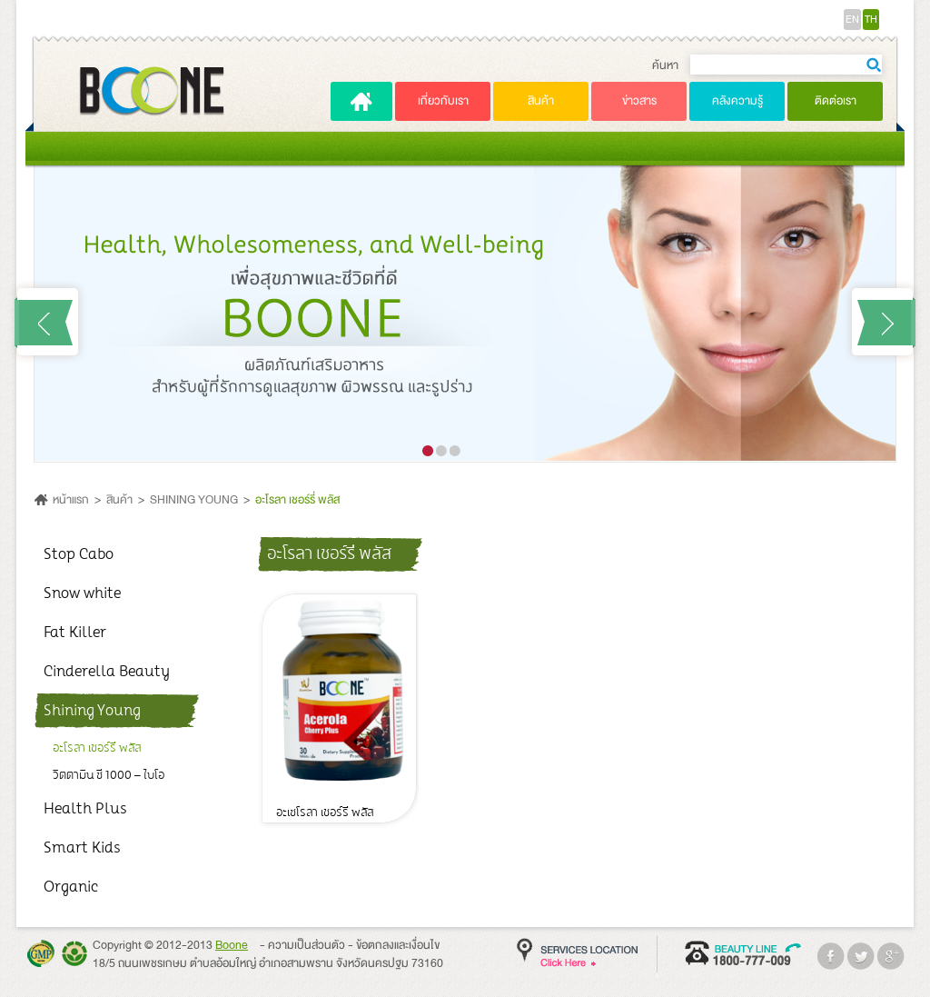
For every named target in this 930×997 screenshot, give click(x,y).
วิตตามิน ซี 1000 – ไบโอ (108, 775)
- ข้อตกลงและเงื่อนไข (394, 945)
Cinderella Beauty (107, 671)
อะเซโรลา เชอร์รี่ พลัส (325, 813)
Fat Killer (75, 632)
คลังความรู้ (737, 101)
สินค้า (541, 101)
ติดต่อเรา (835, 101)
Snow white (82, 593)
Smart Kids (82, 848)
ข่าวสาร (639, 101)
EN (852, 19)
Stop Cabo (79, 554)
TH (871, 19)
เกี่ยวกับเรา (443, 101)
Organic (71, 887)
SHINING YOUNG (194, 500)
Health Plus (85, 809)
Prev (47, 321)
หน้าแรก (71, 500)
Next (882, 321)
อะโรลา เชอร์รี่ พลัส (297, 500)
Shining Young (92, 710)
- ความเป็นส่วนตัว (302, 945)
